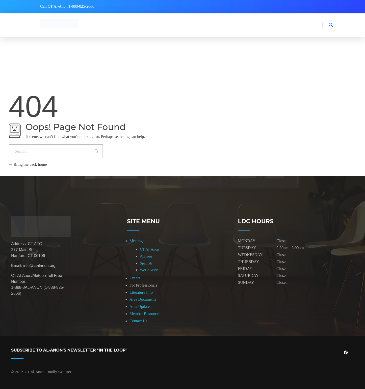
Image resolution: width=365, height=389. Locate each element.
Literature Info (141, 292)
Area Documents (143, 299)
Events (135, 278)
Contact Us (138, 321)
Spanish (146, 263)
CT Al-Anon (149, 249)
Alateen (146, 256)
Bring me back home (28, 164)
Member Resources (145, 314)
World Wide (149, 270)
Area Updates (140, 306)
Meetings (137, 241)
